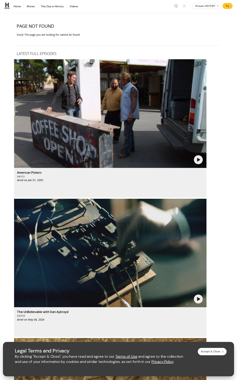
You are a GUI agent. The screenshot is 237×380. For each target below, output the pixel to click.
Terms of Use (72, 336)
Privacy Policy (92, 336)
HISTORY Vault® (15, 283)
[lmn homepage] (118, 262)
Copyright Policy (114, 336)
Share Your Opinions (17, 312)
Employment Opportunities (139, 290)
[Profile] (184, 6)
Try (227, 6)
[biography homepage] (85, 273)
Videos (74, 6)
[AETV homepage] (70, 262)
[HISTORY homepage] (13, 265)
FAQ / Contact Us (15, 317)
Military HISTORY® (16, 302)
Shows (31, 6)
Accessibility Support (135, 296)
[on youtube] (27, 326)
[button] (75, 88)
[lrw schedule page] (137, 273)
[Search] (176, 6)
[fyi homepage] (135, 262)
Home (17, 6)
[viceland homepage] (156, 262)
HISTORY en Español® (19, 297)
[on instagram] (37, 326)
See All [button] (212, 202)
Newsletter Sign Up (17, 307)
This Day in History (52, 6)
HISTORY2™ (12, 292)
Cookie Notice (136, 336)
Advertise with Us (75, 290)
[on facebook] (7, 326)
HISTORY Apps (14, 288)
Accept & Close (212, 351)
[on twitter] (17, 326)
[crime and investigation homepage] (119, 273)
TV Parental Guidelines (137, 302)
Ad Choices (155, 336)
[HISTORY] (7, 6)
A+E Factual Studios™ (77, 296)
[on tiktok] (46, 326)
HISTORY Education (17, 278)
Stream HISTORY (207, 6)
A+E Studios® (72, 302)
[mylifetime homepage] (94, 262)
